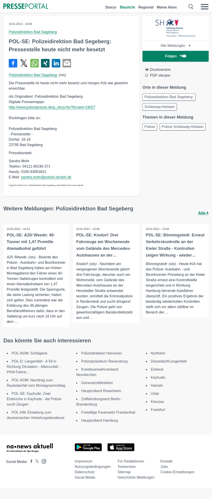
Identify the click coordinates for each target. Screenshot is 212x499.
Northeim (158, 353)
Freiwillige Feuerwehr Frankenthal (108, 412)
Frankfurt (158, 410)
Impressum (83, 461)
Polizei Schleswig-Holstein (183, 127)
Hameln (157, 385)
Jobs (164, 467)
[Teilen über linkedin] (56, 63)
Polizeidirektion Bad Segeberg (33, 32)
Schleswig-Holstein (160, 107)
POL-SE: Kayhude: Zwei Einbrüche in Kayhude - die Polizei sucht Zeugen (34, 399)
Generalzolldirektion (97, 383)
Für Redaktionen (131, 461)
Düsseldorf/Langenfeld (169, 361)
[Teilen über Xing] (45, 63)
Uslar (155, 393)
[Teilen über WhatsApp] (34, 63)
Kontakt (166, 461)
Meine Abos (167, 7)
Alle (203, 213)
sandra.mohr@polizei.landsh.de (46, 177)
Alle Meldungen (175, 46)
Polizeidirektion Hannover (101, 353)
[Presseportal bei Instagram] (42, 461)
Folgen (175, 56)
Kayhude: (158, 377)
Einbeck (157, 369)
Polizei (150, 127)
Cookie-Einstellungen (177, 472)
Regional (146, 7)
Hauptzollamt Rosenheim (101, 391)
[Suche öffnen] (191, 7)
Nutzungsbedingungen (92, 467)
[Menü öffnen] (205, 7)
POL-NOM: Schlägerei (29, 353)
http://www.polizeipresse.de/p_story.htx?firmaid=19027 (52, 107)
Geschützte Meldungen (136, 477)
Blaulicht (127, 7)
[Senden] (67, 63)
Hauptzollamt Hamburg (99, 420)
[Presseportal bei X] (35, 462)
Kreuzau (157, 402)
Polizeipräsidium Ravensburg (104, 361)
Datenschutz (85, 472)
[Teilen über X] (23, 63)
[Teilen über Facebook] (13, 63)
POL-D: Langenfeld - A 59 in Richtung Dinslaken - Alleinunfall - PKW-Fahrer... (33, 366)
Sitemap (124, 472)
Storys (111, 7)
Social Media (85, 477)
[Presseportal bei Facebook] (30, 462)
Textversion (127, 467)
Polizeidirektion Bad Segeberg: (33, 75)
